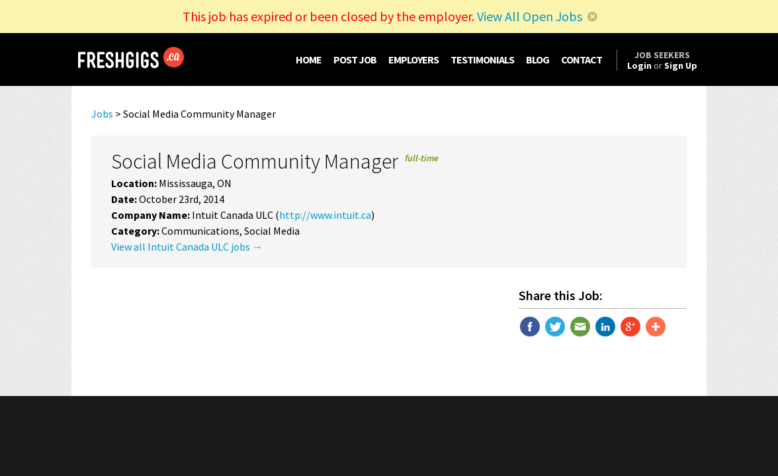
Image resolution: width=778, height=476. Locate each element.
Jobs (102, 113)
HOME (309, 59)
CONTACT (581, 59)
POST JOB (354, 59)
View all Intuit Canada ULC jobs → (187, 246)
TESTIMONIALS (482, 59)
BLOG (537, 59)
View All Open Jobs (529, 16)
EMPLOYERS (413, 59)
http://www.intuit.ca (325, 214)
